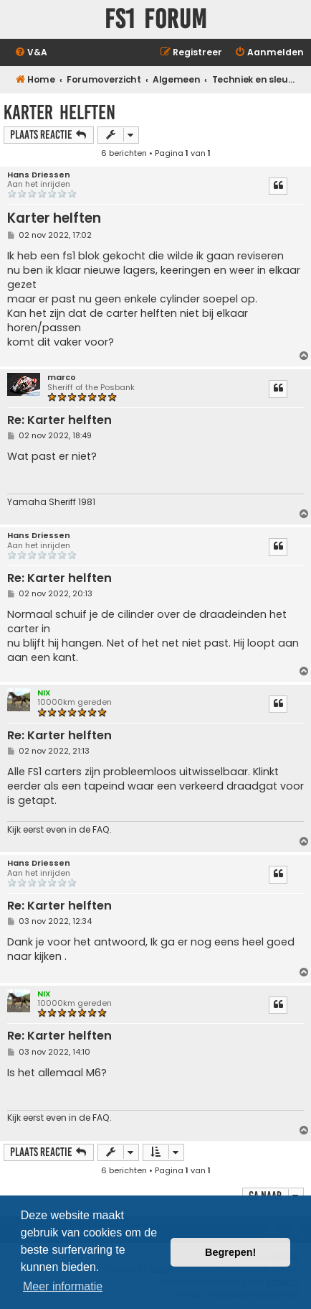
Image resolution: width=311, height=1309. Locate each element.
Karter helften (59, 112)
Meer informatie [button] (62, 1286)
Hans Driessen (38, 175)
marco (61, 377)
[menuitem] (30, 53)
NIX (44, 692)
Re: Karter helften (59, 420)
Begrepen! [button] (230, 1252)
